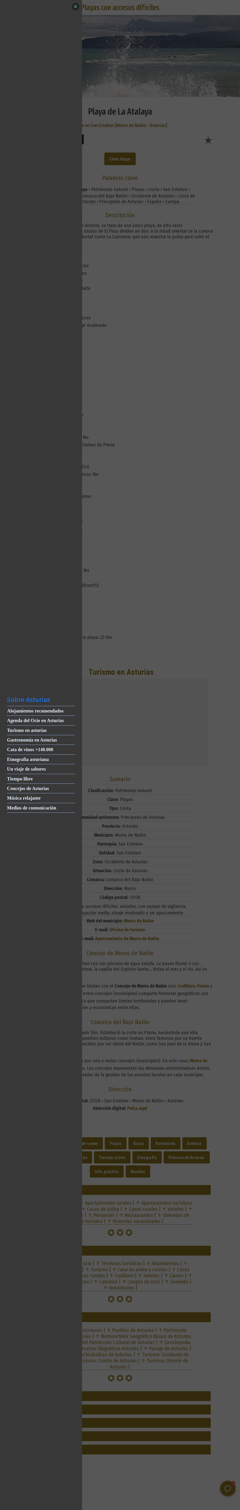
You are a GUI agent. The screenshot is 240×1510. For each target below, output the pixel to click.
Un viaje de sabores (26, 769)
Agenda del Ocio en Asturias (35, 720)
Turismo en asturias (27, 730)
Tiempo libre (20, 778)
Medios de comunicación (31, 807)
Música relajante (24, 798)
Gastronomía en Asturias (32, 739)
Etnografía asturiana (28, 759)
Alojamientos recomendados (35, 710)
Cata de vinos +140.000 (30, 749)
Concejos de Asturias (28, 788)
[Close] (75, 6)
